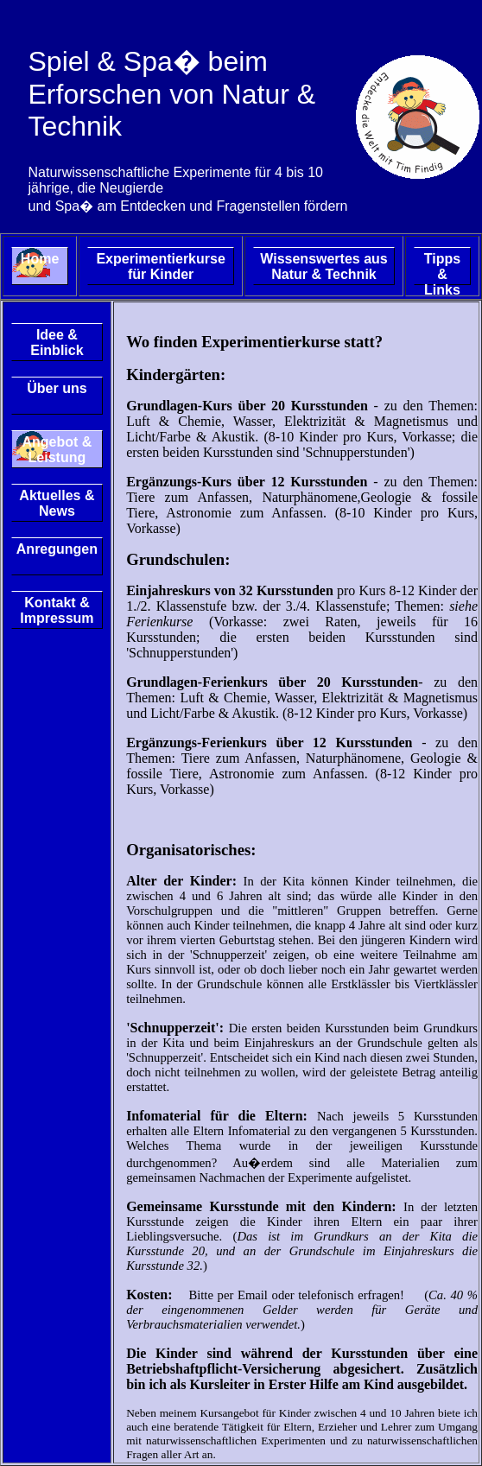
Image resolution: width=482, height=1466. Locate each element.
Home (40, 258)
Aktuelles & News (56, 503)
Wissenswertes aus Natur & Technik (323, 266)
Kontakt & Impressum (56, 610)
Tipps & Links (442, 268)
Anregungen (57, 549)
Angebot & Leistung (57, 450)
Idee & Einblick (56, 342)
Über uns (56, 388)
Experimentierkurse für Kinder (160, 266)
